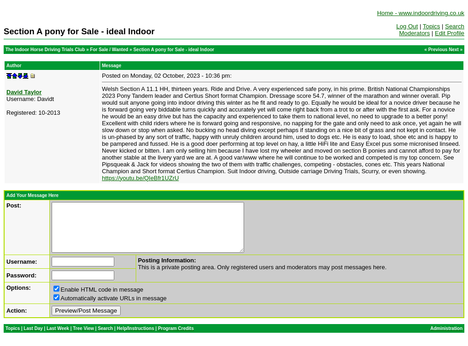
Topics (431, 26)
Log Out (407, 26)
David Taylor (24, 92)
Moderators (414, 33)
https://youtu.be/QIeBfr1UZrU (140, 178)
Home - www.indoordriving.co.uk (420, 13)
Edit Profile (449, 33)
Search (454, 26)
